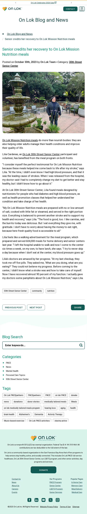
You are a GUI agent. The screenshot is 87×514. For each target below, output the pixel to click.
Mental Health (12, 371)
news (6, 401)
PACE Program (56, 482)
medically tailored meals (55, 401)
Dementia (39, 414)
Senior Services (56, 492)
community (37, 291)
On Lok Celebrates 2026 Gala (42, 3)
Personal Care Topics (15, 375)
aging (63, 408)
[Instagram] (58, 500)
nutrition (50, 291)
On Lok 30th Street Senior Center (41, 154)
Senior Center (55, 486)
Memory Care (77, 486)
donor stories (33, 401)
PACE (8, 363)
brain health (9, 414)
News (8, 367)
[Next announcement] (71, 2)
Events (14, 492)
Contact (70, 9)
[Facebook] (29, 500)
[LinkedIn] (36, 500)
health (73, 408)
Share (77, 307)
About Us (15, 486)
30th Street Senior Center (15, 291)
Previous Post (14, 307)
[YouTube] (43, 500)
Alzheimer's (24, 414)
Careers (15, 489)
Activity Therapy (55, 414)
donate (74, 395)
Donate (43, 470)
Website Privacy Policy (49, 507)
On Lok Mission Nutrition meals (20, 140)
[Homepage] (12, 9)
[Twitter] (50, 500)
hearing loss (50, 408)
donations (18, 401)
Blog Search (12, 337)
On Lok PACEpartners (13, 395)
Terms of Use (65, 507)
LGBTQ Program (56, 489)
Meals (74, 401)
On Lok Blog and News (43, 20)
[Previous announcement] (15, 2)
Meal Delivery (77, 489)
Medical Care (77, 492)
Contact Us (16, 479)
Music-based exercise (14, 421)
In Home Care (76, 482)
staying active (61, 421)
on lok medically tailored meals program (22, 408)
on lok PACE (60, 395)
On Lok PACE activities (39, 421)
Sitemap (75, 507)
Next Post (36, 307)
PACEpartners (34, 395)
